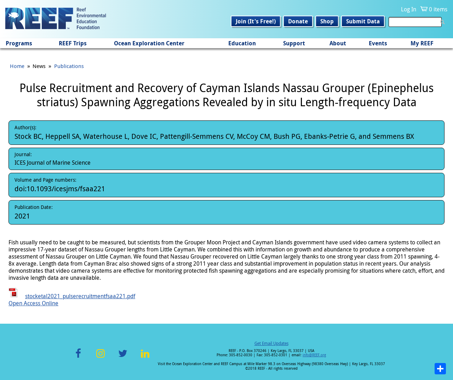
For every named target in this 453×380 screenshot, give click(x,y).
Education (242, 43)
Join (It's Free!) (256, 21)
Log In (408, 9)
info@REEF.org (314, 355)
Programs (19, 43)
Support (294, 43)
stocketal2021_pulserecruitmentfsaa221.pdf (80, 296)
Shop (327, 21)
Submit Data (363, 21)
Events (378, 43)
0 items (438, 9)
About (337, 43)
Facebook (78, 357)
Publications (69, 65)
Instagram (100, 357)
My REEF (422, 43)
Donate (298, 21)
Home (17, 65)
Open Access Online (33, 303)
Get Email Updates (271, 343)
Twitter (123, 357)
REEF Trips (73, 43)
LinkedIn (145, 357)
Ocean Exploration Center (149, 43)
